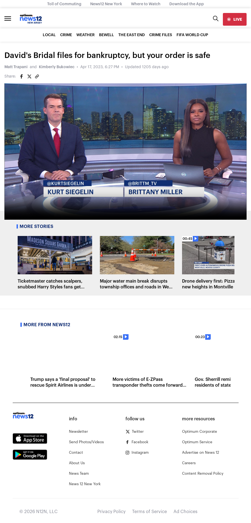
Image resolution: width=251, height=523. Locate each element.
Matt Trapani (16, 67)
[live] (235, 19)
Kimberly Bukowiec (56, 67)
